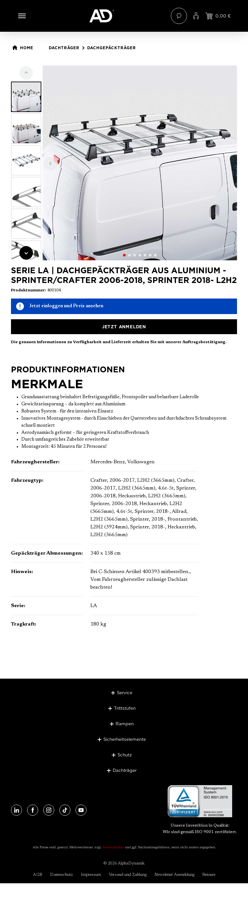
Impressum (91, 875)
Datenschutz (61, 875)
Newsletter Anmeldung (174, 875)
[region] (124, 162)
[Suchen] (179, 16)
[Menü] (22, 16)
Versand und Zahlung (128, 875)
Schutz (125, 755)
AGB (37, 875)
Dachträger (125, 770)
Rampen (125, 724)
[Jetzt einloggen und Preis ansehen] (218, 15)
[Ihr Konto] (196, 15)
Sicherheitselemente (124, 739)
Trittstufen (125, 708)
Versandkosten (113, 847)
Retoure (208, 875)
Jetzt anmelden (124, 327)
